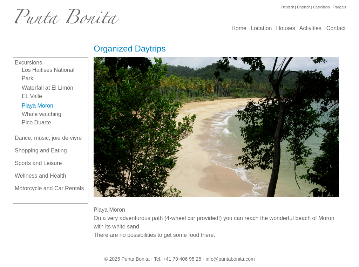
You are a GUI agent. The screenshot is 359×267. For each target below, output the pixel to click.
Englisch (303, 7)
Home (238, 28)
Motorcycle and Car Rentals (49, 188)
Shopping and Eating (41, 150)
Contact (336, 28)
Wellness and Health (40, 176)
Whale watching (41, 114)
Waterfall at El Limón (47, 88)
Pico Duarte (36, 122)
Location (261, 28)
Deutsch (287, 7)
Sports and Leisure (38, 163)
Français (339, 7)
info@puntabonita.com (230, 259)
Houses (285, 28)
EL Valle (32, 96)
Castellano (321, 7)
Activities (310, 28)
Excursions (28, 63)
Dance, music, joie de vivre (48, 138)
